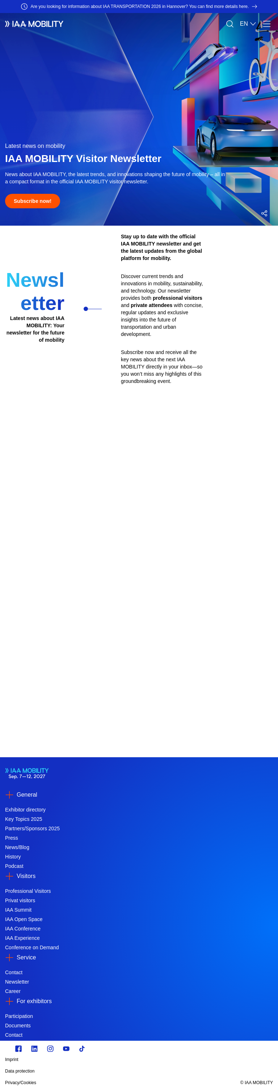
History (13, 857)
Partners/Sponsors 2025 (32, 828)
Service (26, 957)
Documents (18, 1025)
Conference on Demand (32, 947)
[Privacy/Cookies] (99, 1083)
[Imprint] (99, 1059)
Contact (13, 972)
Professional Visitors (28, 891)
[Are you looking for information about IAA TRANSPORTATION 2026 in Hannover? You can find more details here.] (139, 6)
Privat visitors (20, 900)
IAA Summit (18, 910)
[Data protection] (99, 1071)
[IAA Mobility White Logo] (34, 24)
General (27, 795)
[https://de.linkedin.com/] (34, 1048)
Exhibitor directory (25, 810)
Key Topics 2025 (23, 819)
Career (13, 991)
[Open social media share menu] (264, 213)
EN (248, 23)
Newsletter (17, 982)
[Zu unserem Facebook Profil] (18, 1048)
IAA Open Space (24, 919)
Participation (19, 1016)
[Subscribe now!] (32, 201)
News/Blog (17, 847)
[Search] (230, 24)
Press (11, 838)
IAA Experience (22, 938)
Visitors (26, 876)
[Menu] (266, 24)
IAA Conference (23, 929)
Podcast (14, 866)
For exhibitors (34, 1001)
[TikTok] (82, 1048)
